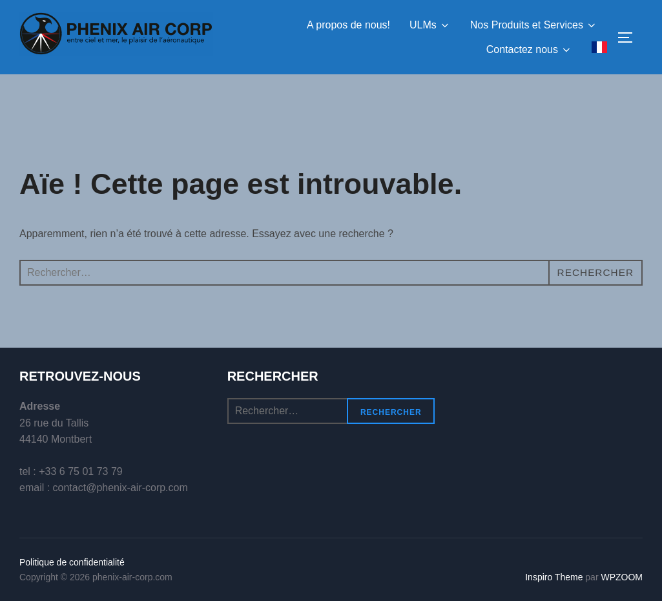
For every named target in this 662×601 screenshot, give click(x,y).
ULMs (430, 25)
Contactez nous (529, 50)
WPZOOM (622, 577)
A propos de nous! (348, 24)
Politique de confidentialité (72, 562)
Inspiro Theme (554, 577)
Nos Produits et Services (533, 25)
